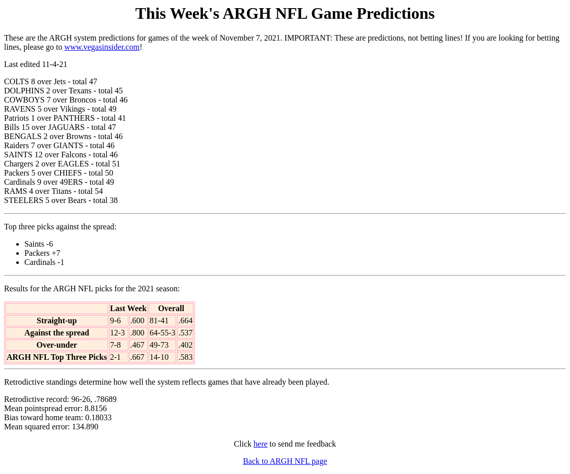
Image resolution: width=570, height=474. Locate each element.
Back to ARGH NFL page (285, 461)
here (261, 443)
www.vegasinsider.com (102, 47)
